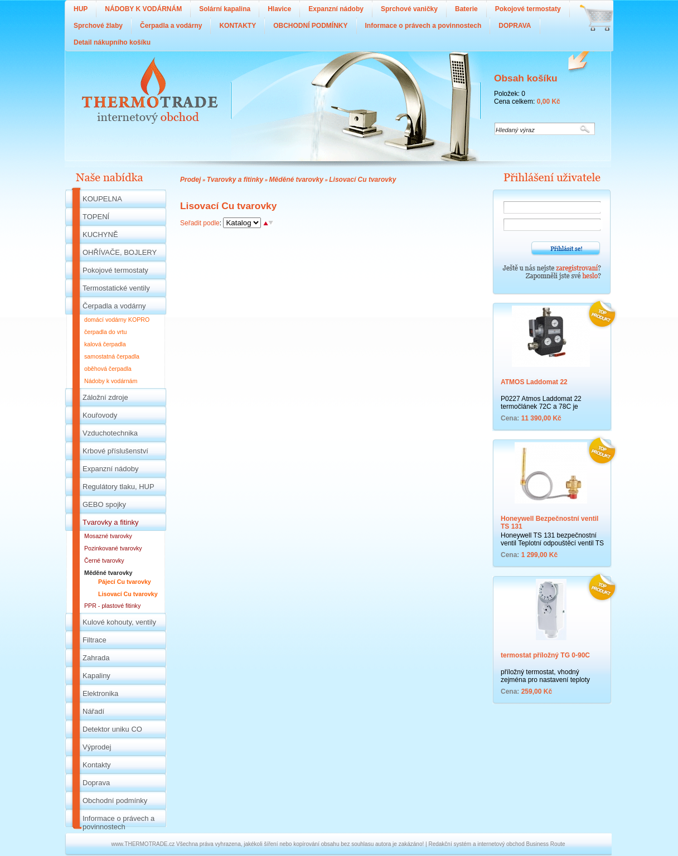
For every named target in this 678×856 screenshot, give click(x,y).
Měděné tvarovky (296, 179)
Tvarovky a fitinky (235, 179)
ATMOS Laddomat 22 (534, 382)
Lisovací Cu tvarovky (362, 179)
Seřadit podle (200, 223)
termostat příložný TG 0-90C (545, 655)
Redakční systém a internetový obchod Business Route (496, 844)
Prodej (190, 179)
